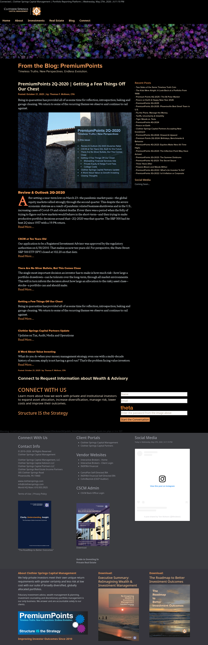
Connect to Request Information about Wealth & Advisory (73, 378)
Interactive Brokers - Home (94, 459)
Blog (72, 20)
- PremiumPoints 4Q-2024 (147, 122)
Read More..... (26, 227)
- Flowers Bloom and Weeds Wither (151, 166)
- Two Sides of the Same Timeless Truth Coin (155, 87)
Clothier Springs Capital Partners (97, 445)
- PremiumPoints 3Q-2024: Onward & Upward (156, 135)
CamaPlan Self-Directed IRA (94, 472)
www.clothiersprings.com (30, 481)
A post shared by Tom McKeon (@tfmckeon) (162, 517)
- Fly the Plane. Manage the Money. (151, 112)
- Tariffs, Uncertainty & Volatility (149, 115)
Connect (84, 20)
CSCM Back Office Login (92, 493)
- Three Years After (143, 163)
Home (6, 20)
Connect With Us (32, 437)
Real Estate (56, 20)
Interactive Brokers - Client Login (97, 463)
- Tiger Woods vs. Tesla (145, 119)
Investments (36, 20)
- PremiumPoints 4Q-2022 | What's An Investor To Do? (160, 170)
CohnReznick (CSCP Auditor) (94, 478)
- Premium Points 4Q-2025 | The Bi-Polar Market (157, 96)
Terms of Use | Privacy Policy (32, 493)
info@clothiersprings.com (31, 484)
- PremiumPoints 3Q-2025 (147, 103)
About (19, 20)
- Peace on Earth (142, 125)
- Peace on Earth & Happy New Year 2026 (154, 99)
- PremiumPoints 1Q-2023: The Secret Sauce (155, 160)
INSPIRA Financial (89, 466)
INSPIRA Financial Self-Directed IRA (98, 475)
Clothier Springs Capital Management (99, 442)
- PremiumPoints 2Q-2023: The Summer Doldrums (158, 157)
